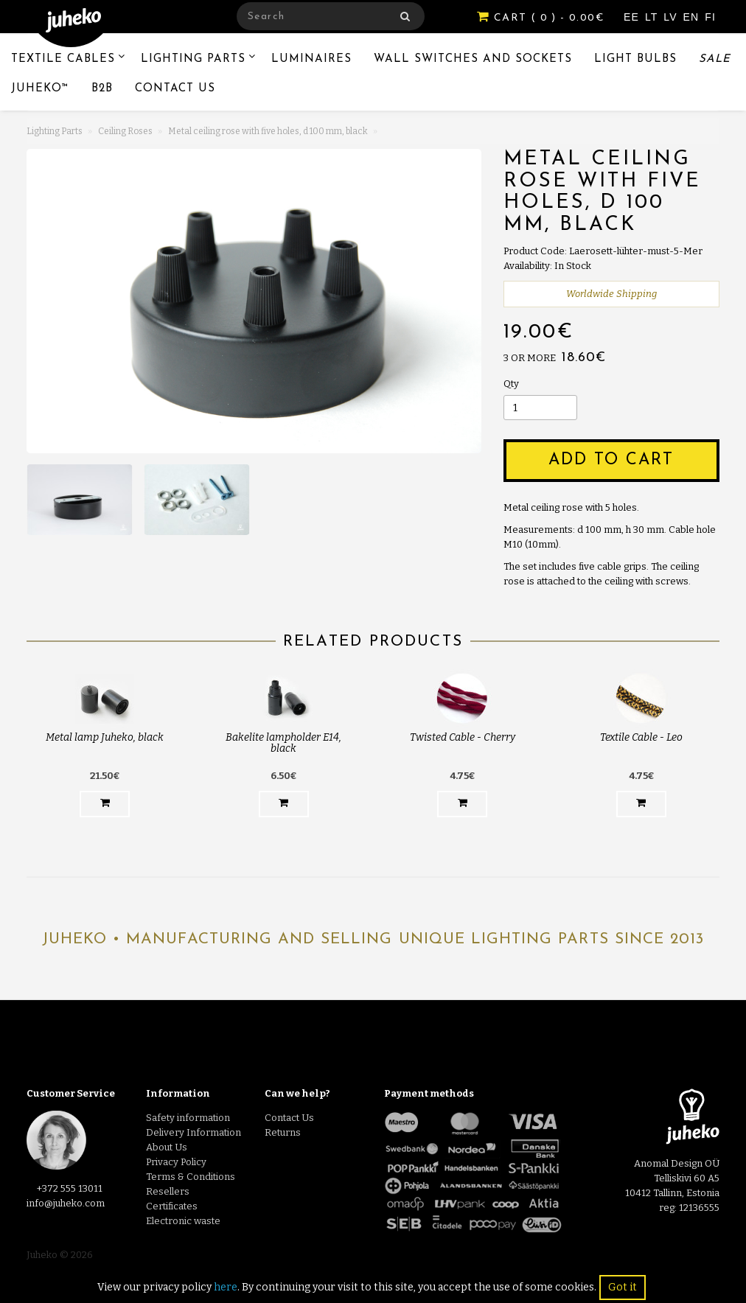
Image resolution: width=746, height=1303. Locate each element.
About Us (166, 1147)
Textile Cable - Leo (641, 737)
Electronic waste (183, 1220)
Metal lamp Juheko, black (105, 737)
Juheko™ (40, 88)
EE (633, 17)
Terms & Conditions (190, 1176)
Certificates (172, 1206)
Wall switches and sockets (473, 59)
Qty (511, 383)
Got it (622, 1287)
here (225, 1287)
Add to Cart (611, 460)
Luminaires (311, 59)
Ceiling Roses (125, 131)
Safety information (188, 1117)
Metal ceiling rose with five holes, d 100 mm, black (268, 131)
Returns (283, 1132)
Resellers (167, 1191)
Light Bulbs (635, 59)
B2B (102, 88)
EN (693, 17)
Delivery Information (193, 1132)
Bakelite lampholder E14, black (283, 743)
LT (653, 17)
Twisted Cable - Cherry (462, 737)
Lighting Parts (193, 59)
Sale (715, 59)
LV (671, 17)
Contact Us (175, 88)
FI (710, 17)
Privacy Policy (176, 1161)
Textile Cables (63, 59)
